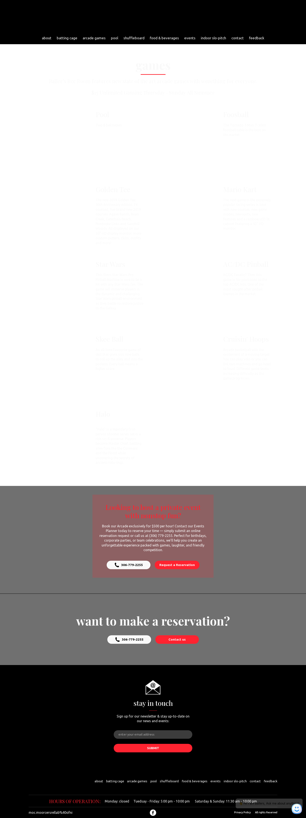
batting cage (67, 38)
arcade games (94, 38)
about (46, 38)
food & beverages (164, 38)
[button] (128, 565)
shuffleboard (133, 38)
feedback (256, 38)
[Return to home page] (151, 17)
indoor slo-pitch (213, 38)
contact (237, 38)
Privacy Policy (242, 812)
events (190, 38)
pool (114, 38)
